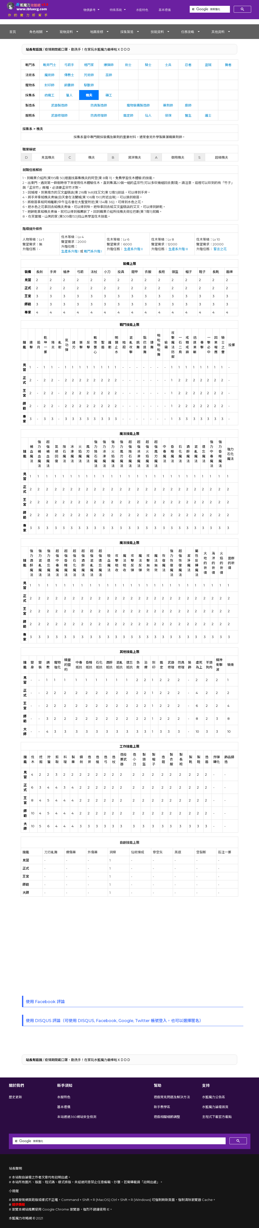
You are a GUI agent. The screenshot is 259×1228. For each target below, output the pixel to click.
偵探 (168, 115)
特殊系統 (116, 10)
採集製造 (127, 31)
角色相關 (35, 31)
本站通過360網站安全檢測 (76, 1117)
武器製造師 (59, 105)
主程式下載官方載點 (217, 1117)
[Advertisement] (129, 947)
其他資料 (218, 31)
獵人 (69, 95)
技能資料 (157, 31)
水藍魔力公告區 (213, 1097)
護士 (208, 115)
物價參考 (89, 10)
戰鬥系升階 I (93, 251)
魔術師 (49, 75)
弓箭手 (69, 65)
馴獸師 (89, 85)
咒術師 (89, 75)
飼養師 (69, 85)
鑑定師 (128, 115)
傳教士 (69, 75)
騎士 (148, 65)
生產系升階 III (178, 249)
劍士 (128, 65)
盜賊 (208, 65)
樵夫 (89, 95)
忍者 (188, 65)
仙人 (148, 115)
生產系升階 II (133, 249)
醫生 (188, 115)
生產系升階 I (70, 251)
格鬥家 (89, 65)
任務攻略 (187, 31)
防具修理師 (99, 115)
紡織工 (49, 95)
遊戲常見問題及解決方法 (172, 1097)
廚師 (188, 105)
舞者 (228, 65)
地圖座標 (96, 31)
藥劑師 (168, 105)
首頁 (12, 31)
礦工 (108, 95)
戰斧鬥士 (49, 65)
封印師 (49, 85)
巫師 (108, 75)
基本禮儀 (165, 10)
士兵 (168, 65)
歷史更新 (15, 1097)
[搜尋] (209, 9)
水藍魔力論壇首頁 (215, 1107)
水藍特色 (142, 10)
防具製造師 (99, 105)
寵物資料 (66, 31)
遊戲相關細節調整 (167, 1117)
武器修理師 (59, 115)
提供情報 (18, 1204)
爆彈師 (109, 65)
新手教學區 (162, 1107)
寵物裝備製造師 (138, 105)
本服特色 (63, 1097)
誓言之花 (220, 249)
